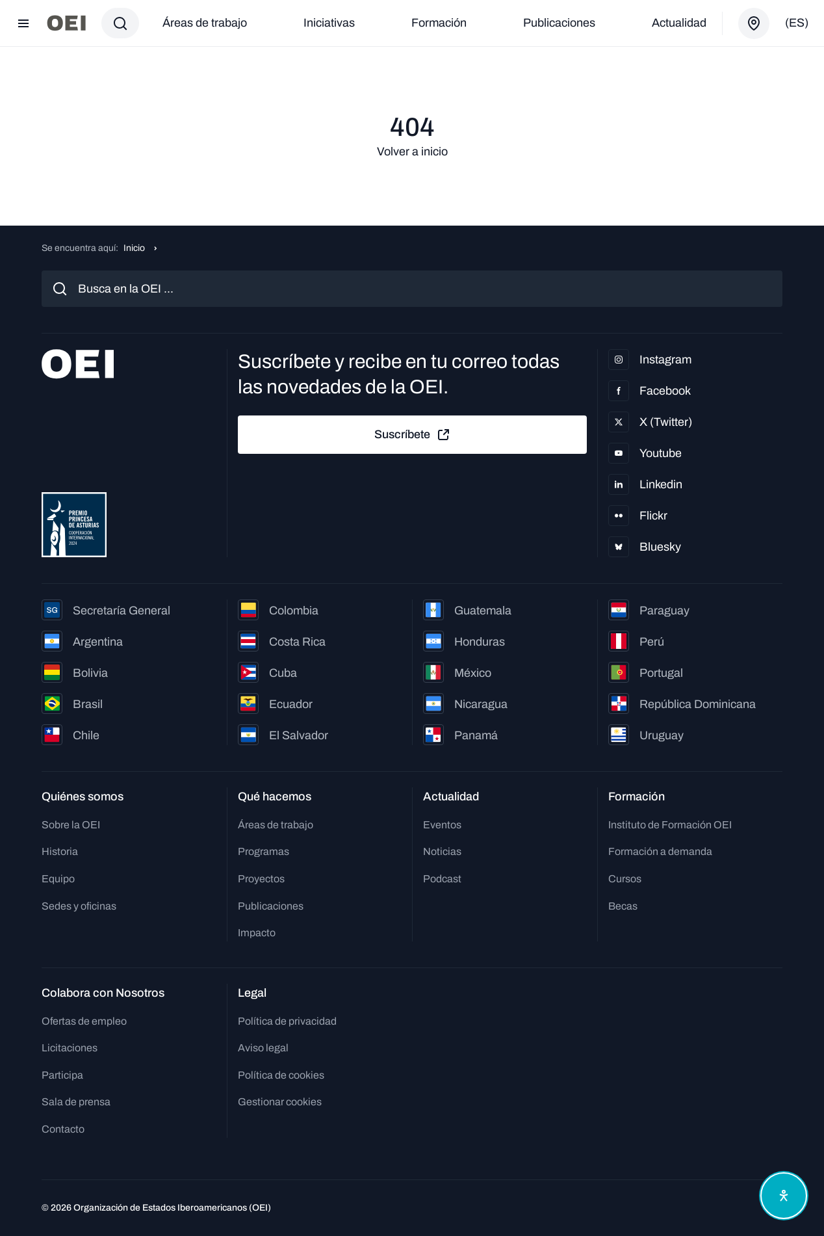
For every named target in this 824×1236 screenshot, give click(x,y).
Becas (622, 906)
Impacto (257, 932)
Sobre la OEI (71, 824)
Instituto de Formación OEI (670, 824)
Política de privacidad (287, 1021)
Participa (62, 1075)
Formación (439, 22)
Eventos (442, 824)
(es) (796, 22)
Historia (60, 851)
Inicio (134, 248)
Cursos (624, 878)
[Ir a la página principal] (66, 23)
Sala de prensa (76, 1101)
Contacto (63, 1129)
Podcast (442, 878)
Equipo (58, 878)
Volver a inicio (412, 151)
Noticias (442, 851)
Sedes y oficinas (79, 906)
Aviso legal (263, 1047)
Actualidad (679, 22)
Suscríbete (412, 435)
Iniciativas (329, 22)
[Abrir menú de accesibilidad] (783, 1195)
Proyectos (261, 878)
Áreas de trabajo (204, 22)
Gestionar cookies (280, 1101)
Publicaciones (559, 22)
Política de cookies (281, 1075)
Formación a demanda (660, 851)
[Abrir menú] (23, 23)
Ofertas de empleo (84, 1021)
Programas (263, 851)
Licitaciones (69, 1047)
